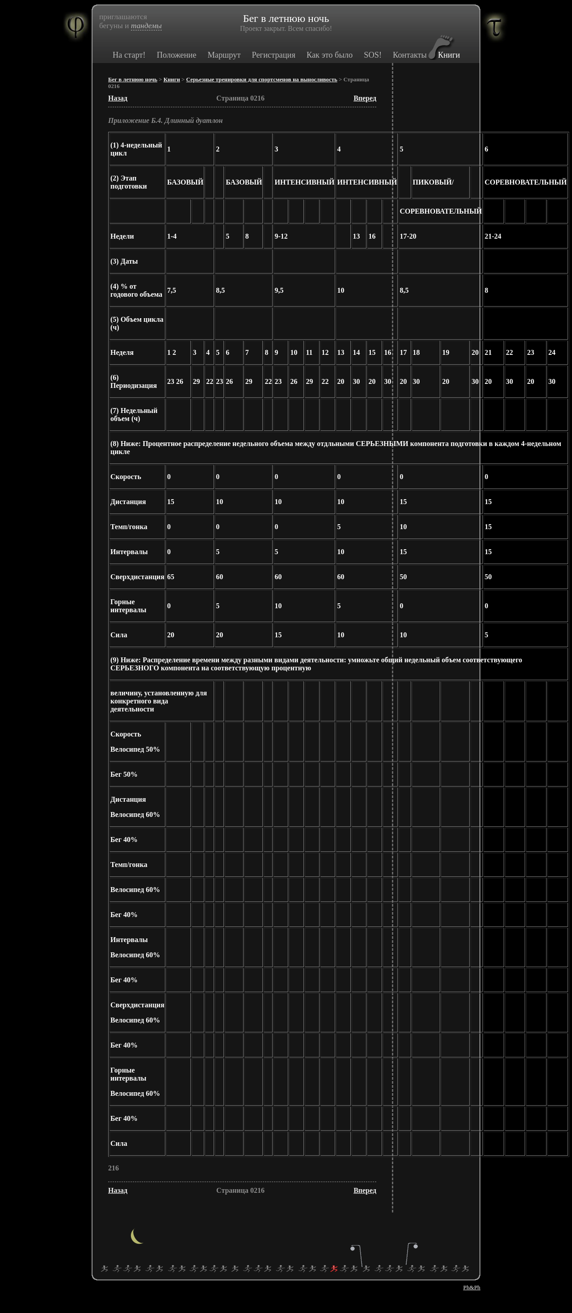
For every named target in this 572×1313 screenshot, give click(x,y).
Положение (177, 54)
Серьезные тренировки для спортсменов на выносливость (261, 79)
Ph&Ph (471, 1287)
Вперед (364, 98)
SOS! (373, 54)
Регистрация (273, 54)
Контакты (410, 54)
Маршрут (223, 54)
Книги (449, 54)
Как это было (330, 54)
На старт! (129, 54)
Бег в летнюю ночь (132, 79)
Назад (117, 98)
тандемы (146, 25)
